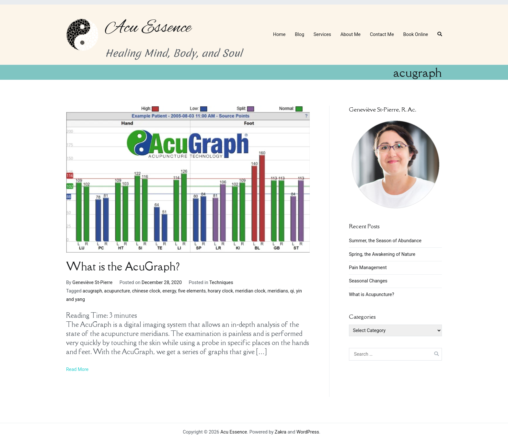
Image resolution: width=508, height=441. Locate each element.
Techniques (221, 282)
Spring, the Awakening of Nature (382, 254)
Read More (77, 369)
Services (322, 34)
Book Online (415, 34)
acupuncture (117, 291)
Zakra (280, 432)
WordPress (307, 432)
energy (169, 291)
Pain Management (368, 267)
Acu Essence (148, 28)
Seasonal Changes (368, 281)
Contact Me (382, 34)
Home (279, 34)
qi (292, 291)
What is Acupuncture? (371, 294)
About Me (351, 34)
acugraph (92, 291)
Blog (299, 34)
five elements (192, 291)
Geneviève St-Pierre (92, 282)
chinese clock (146, 291)
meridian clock (250, 291)
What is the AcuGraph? (122, 266)
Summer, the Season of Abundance (385, 241)
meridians (278, 291)
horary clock (220, 291)
